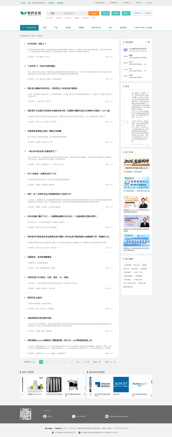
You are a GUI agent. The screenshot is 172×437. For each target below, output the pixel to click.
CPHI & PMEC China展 (143, 28)
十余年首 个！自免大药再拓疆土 (42, 66)
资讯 (110, 28)
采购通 (81, 28)
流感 (37, 268)
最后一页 (97, 362)
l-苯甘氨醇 (127, 279)
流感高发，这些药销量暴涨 (39, 257)
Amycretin (46, 353)
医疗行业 (39, 122)
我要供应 (116, 13)
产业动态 (53, 122)
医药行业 (39, 227)
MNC (37, 309)
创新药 (41, 57)
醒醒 (131, 55)
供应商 (68, 28)
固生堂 (48, 101)
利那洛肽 (49, 331)
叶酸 (93, 18)
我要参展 (148, 13)
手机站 (139, 3)
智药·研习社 (96, 28)
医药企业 (43, 309)
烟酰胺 (77, 18)
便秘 (43, 331)
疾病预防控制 (44, 268)
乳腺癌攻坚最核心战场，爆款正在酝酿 (44, 131)
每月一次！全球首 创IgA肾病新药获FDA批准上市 (49, 194)
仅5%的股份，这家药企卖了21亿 (42, 174)
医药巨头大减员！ (35, 298)
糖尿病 (53, 353)
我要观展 (137, 13)
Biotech (47, 57)
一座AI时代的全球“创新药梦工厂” (42, 151)
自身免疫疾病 (56, 79)
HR (51, 142)
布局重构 (51, 309)
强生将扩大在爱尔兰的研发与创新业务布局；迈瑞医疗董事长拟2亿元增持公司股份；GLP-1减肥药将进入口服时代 (70, 111)
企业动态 (46, 122)
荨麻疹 (48, 79)
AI (36, 101)
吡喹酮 (144, 265)
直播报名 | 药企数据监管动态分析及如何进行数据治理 (136, 249)
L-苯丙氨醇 (138, 276)
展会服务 (127, 3)
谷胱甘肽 (68, 18)
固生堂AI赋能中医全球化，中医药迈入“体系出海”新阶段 (52, 88)
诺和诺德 (39, 353)
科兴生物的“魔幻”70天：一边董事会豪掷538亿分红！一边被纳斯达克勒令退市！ (63, 216)
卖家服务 (115, 3)
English (149, 3)
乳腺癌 (38, 142)
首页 (23, 3)
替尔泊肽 (52, 288)
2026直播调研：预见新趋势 (132, 172)
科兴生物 (46, 227)
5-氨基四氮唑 (127, 276)
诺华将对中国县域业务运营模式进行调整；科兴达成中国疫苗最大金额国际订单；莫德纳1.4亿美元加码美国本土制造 (70, 237)
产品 (56, 28)
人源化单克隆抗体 (54, 207)
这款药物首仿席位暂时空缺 (39, 318)
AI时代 (38, 164)
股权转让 (52, 185)
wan (130, 68)
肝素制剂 (45, 185)
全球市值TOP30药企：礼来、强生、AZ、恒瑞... (48, 277)
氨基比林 (135, 269)
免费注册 (60, 3)
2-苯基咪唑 (127, 272)
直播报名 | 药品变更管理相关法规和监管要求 (136, 230)
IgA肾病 (44, 207)
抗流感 (52, 268)
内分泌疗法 (45, 142)
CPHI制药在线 (25, 36)
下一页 (86, 362)
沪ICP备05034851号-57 (121, 428)
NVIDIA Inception (58, 164)
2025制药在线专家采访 (138, 49)
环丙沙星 (136, 265)
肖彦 (131, 75)
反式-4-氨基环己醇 (129, 283)
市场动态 (39, 36)
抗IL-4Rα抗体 (40, 79)
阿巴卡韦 (126, 269)
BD (37, 57)
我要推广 (126, 13)
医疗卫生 (42, 101)
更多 (147, 42)
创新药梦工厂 (46, 164)
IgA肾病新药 (61, 353)
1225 (77, 362)
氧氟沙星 (85, 18)
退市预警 (53, 227)
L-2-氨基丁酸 (137, 279)
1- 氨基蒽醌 (127, 265)
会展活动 (123, 28)
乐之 (131, 62)
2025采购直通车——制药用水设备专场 (136, 191)
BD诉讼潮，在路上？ (37, 44)
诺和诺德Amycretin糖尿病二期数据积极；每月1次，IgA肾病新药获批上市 (60, 340)
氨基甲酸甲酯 (128, 287)
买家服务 (102, 3)
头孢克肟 (59, 18)
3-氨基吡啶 (144, 269)
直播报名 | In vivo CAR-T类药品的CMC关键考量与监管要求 (136, 211)
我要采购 (105, 13)
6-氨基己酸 (142, 283)
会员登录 (51, 3)
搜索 (95, 13)
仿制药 (38, 331)
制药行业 (45, 288)
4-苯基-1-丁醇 (137, 272)
